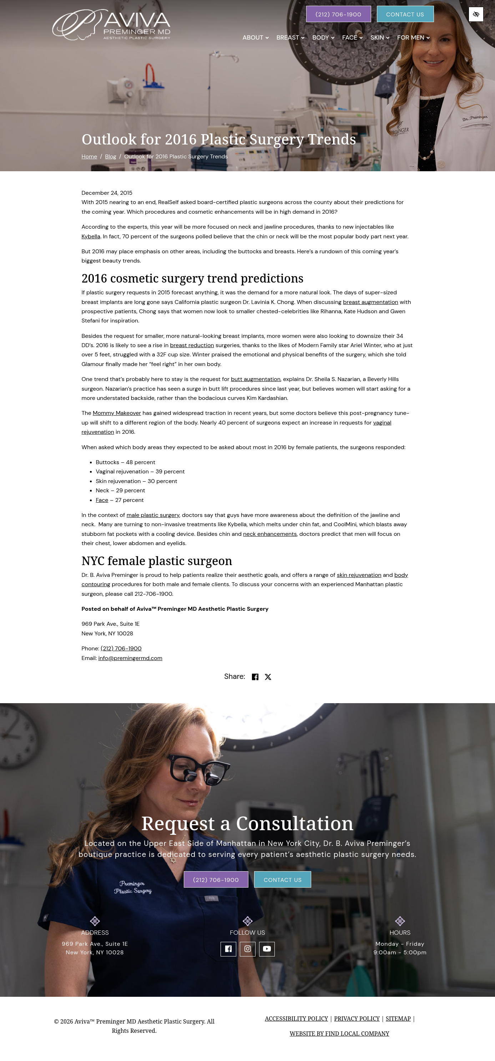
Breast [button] (291, 37)
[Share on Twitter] (268, 677)
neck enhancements (270, 534)
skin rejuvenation (359, 575)
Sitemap (398, 1018)
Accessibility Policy (296, 1018)
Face (102, 500)
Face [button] (352, 37)
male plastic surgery (153, 515)
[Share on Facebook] (255, 677)
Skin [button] (380, 37)
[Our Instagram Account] (248, 949)
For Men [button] (413, 37)
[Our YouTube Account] (267, 949)
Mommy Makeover (117, 413)
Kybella (91, 236)
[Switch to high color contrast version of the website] (476, 14)
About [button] (256, 37)
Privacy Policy (357, 1018)
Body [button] (324, 37)
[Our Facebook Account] (228, 949)
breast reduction (192, 345)
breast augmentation (370, 302)
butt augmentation (256, 379)
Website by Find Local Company (339, 1033)
